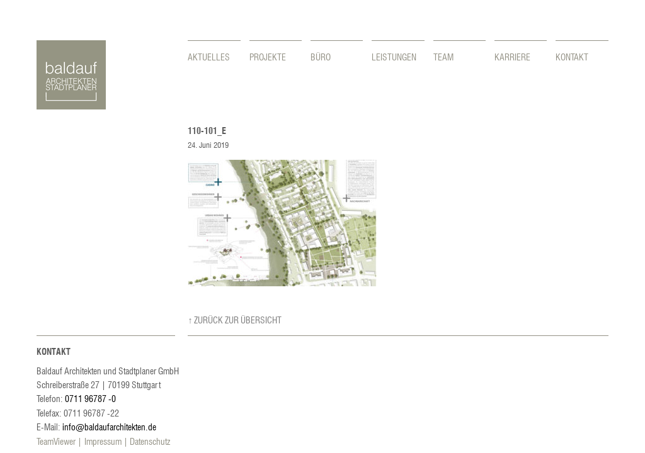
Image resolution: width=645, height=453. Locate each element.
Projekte (267, 56)
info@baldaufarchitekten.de (109, 426)
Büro (321, 56)
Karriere (512, 56)
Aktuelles (209, 56)
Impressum (103, 441)
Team (443, 56)
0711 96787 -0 (90, 398)
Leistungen (394, 56)
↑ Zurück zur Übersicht (235, 319)
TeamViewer (56, 441)
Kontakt (572, 56)
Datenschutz (150, 441)
